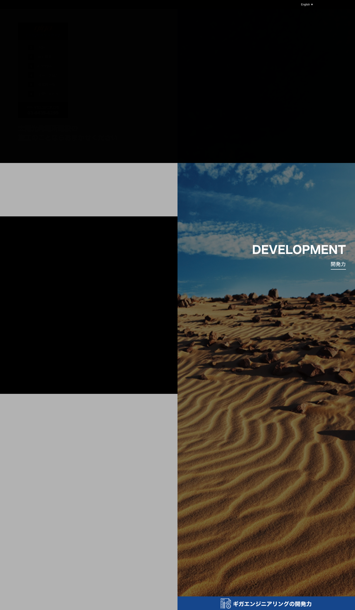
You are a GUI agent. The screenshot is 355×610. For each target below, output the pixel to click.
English (306, 4)
